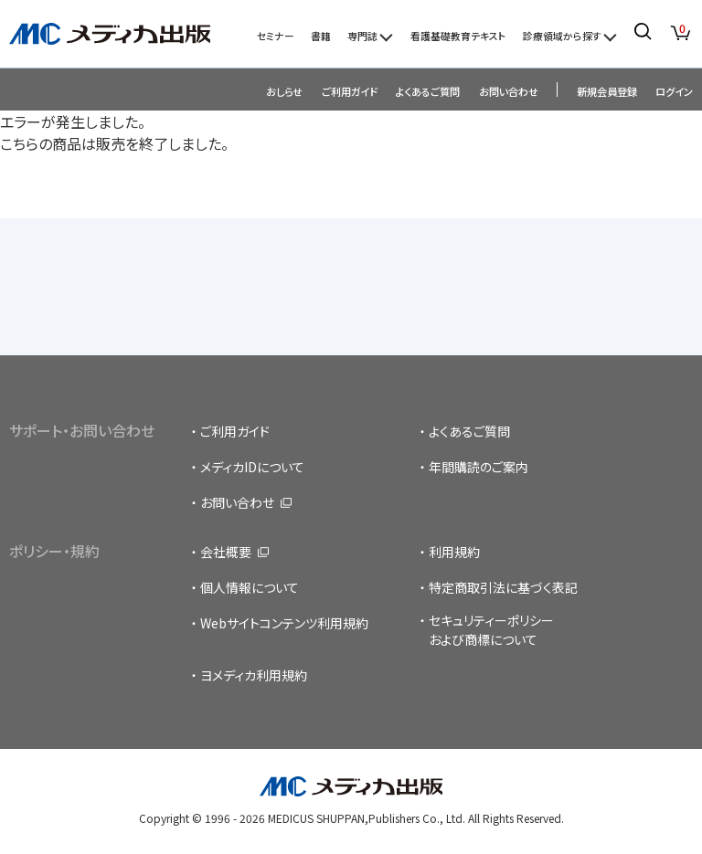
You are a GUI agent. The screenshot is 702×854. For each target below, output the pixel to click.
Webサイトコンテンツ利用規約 (284, 623)
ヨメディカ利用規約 (253, 675)
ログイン (674, 91)
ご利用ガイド (350, 91)
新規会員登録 (607, 91)
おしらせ (284, 91)
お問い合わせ (508, 91)
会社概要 (225, 552)
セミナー (275, 35)
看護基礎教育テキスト (458, 35)
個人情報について (249, 587)
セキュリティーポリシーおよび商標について (491, 629)
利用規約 (454, 552)
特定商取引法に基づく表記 (503, 587)
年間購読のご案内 (478, 467)
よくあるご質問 (428, 91)
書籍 (321, 35)
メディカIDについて (252, 467)
